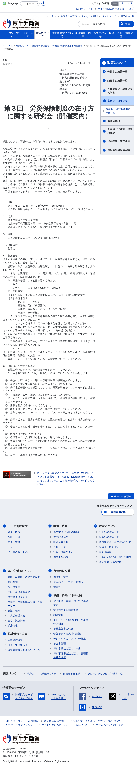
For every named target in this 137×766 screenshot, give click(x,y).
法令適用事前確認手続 (65, 609)
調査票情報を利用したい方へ (24, 649)
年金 (10, 547)
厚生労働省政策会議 (118, 150)
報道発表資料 (60, 542)
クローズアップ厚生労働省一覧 (105, 673)
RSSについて (82, 724)
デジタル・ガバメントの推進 (69, 638)
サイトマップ (109, 16)
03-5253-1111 (23, 756)
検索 (128, 23)
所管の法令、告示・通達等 (68, 581)
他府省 (30, 673)
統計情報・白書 (18, 633)
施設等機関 (14, 610)
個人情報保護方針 (54, 721)
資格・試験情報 (16, 620)
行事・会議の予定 (63, 552)
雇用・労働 (14, 542)
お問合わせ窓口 (69, 16)
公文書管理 (59, 643)
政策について (116, 63)
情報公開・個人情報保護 (67, 633)
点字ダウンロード (84, 8)
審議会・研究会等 (117, 100)
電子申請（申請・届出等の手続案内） (70, 603)
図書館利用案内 (72, 673)
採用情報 (13, 625)
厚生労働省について (20, 570)
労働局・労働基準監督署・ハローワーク (25, 603)
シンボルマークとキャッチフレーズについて (95, 721)
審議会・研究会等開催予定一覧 (118, 111)
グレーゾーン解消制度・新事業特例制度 (70, 621)
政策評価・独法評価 (118, 141)
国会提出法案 (60, 576)
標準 (115, 3)
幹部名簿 (13, 581)
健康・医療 (14, 532)
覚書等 (57, 586)
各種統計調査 (15, 639)
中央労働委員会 (16, 615)
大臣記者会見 (60, 537)
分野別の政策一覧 (117, 71)
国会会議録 (113, 121)
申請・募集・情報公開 (67, 595)
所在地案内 (14, 586)
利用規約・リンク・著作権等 (21, 721)
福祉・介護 (14, 537)
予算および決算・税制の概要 (119, 131)
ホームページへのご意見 (109, 724)
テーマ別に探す (18, 526)
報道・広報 (60, 526)
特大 (130, 3)
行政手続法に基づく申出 (67, 648)
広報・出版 (59, 547)
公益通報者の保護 (63, 628)
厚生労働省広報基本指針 (67, 532)
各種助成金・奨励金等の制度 (119, 91)
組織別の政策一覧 (117, 80)
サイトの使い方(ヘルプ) (55, 724)
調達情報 (58, 614)
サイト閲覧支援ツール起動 (111, 8)
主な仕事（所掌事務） (20, 591)
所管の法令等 (61, 570)
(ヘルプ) (130, 8)
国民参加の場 (127, 16)
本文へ (52, 16)
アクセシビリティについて (20, 724)
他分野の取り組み (18, 552)
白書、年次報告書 (18, 644)
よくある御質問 (89, 16)
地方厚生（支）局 (18, 596)
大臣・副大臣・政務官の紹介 (24, 576)
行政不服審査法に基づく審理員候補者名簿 (70, 655)
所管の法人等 (48, 673)
